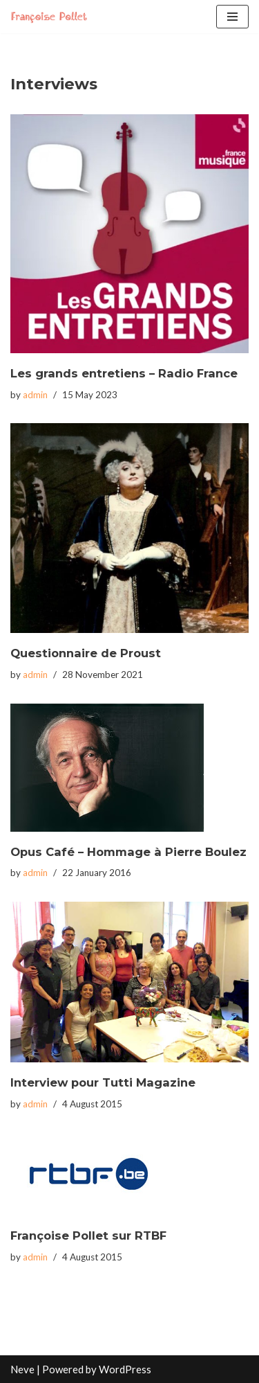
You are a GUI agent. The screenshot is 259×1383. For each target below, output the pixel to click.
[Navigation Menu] (232, 16)
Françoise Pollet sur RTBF (88, 1235)
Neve (22, 1369)
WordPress (125, 1369)
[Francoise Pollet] (51, 17)
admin (35, 394)
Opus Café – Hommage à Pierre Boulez (128, 852)
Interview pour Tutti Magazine (102, 1082)
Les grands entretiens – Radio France (124, 373)
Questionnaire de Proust (85, 653)
